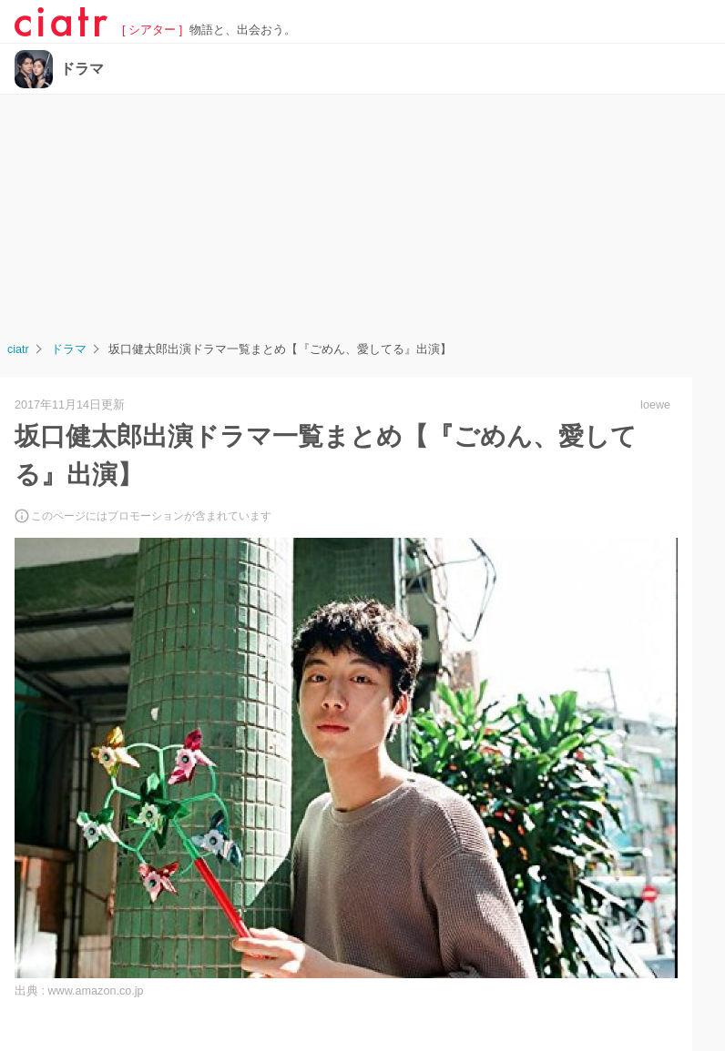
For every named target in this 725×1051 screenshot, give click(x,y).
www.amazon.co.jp (96, 991)
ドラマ (82, 69)
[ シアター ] (152, 30)
